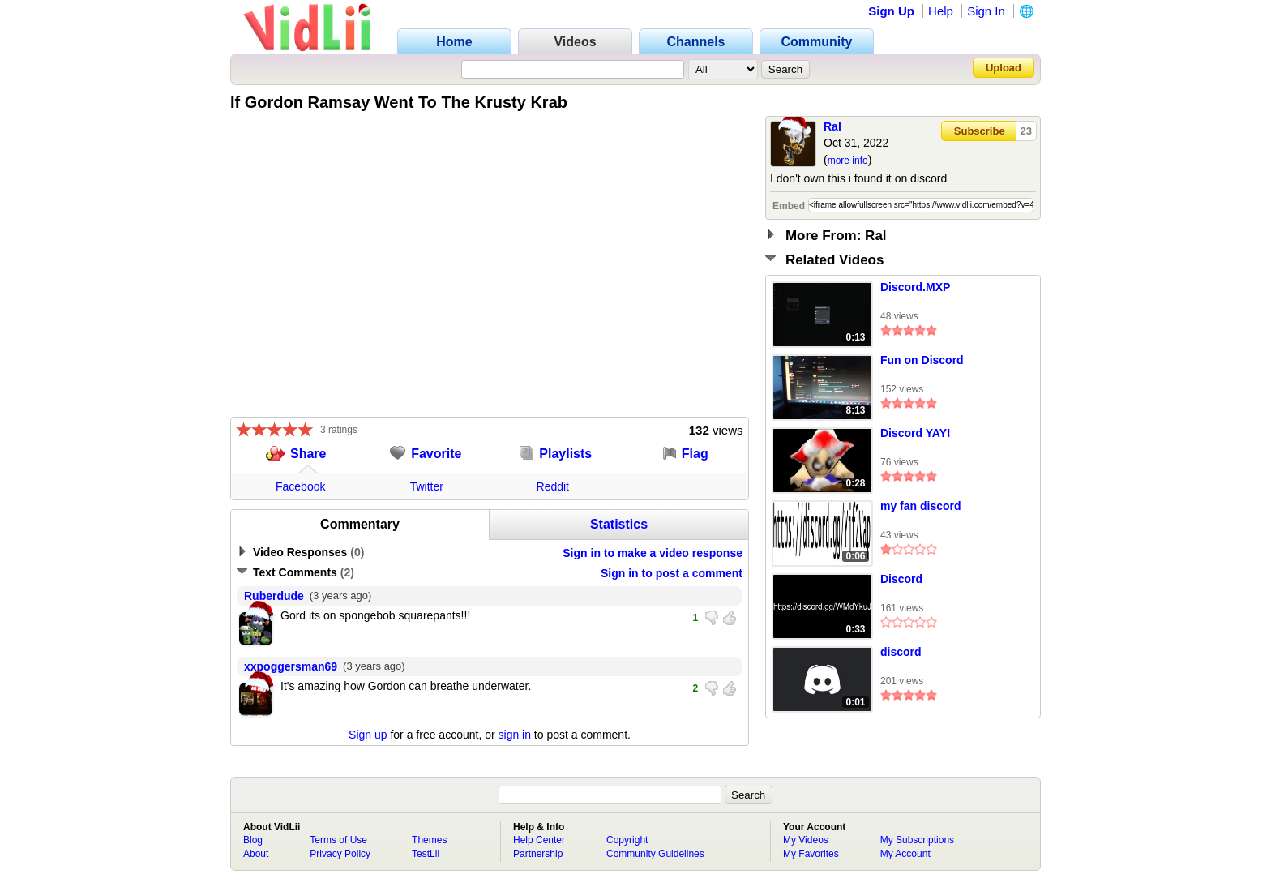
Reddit (553, 486)
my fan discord (920, 505)
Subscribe (979, 131)
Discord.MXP (915, 287)
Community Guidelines (655, 853)
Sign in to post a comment (671, 573)
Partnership (538, 853)
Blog (253, 840)
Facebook (300, 486)
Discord (901, 578)
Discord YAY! (915, 432)
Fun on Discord (922, 360)
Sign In (986, 11)
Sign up (368, 734)
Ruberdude (274, 595)
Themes (429, 840)
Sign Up (891, 11)
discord (901, 651)
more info (848, 160)
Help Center (539, 840)
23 (1026, 131)
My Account (905, 853)
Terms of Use (338, 840)
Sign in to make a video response (652, 552)
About (255, 853)
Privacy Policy (340, 853)
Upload (1003, 68)
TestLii (425, 853)
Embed (788, 206)
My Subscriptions (917, 840)
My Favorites (811, 853)
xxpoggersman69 (290, 666)
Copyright (627, 840)
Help (940, 11)
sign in (515, 734)
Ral (832, 126)
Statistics (619, 524)
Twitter (426, 486)
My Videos (805, 840)
